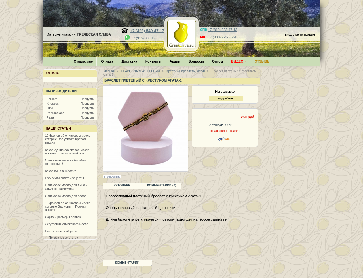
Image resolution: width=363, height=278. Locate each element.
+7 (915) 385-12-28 (145, 38)
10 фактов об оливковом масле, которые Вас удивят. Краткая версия (68, 139)
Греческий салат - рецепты (64, 178)
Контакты (153, 61)
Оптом (217, 61)
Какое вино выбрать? (60, 171)
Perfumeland (55, 113)
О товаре (122, 185)
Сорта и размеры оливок (63, 217)
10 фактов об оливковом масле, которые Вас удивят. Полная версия (68, 206)
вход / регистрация (300, 34)
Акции (175, 61)
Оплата (107, 61)
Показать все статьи (63, 237)
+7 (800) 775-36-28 (222, 37)
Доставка (129, 61)
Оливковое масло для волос (65, 196)
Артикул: (216, 125)
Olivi (50, 108)
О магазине (83, 61)
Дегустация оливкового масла (66, 224)
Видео (238, 61)
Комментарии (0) (161, 185)
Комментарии (127, 262)
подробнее (225, 98)
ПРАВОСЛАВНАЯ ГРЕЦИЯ (140, 71)
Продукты (88, 99)
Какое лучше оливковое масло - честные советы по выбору (68, 151)
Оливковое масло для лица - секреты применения (66, 186)
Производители (61, 91)
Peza (50, 117)
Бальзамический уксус (61, 231)
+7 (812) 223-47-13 (222, 30)
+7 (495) (147, 30)
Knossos (53, 103)
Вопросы (196, 61)
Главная (109, 71)
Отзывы (262, 61)
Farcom (52, 99)
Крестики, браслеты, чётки (185, 71)
